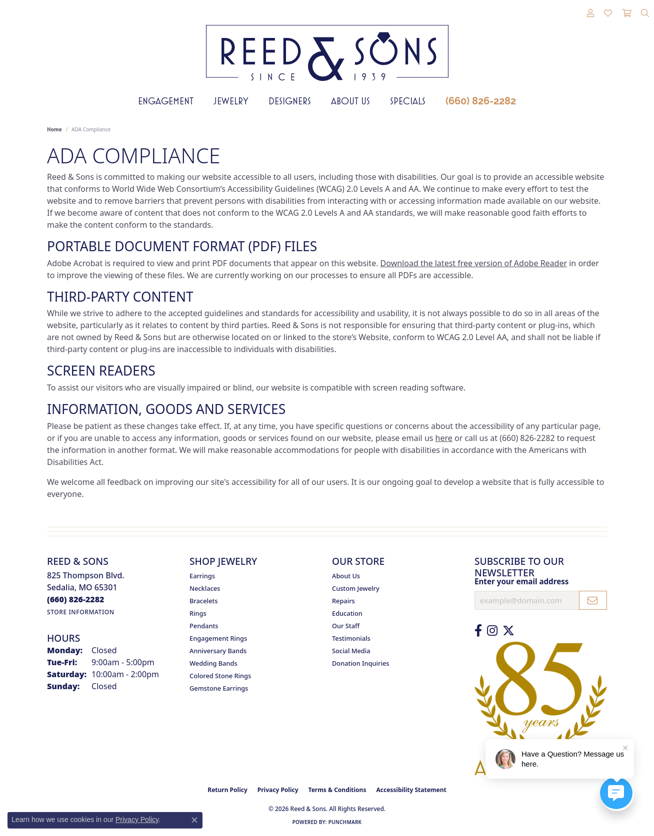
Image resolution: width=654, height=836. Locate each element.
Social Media (351, 650)
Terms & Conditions (337, 790)
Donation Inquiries (360, 663)
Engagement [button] (166, 101)
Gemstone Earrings (219, 688)
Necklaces (205, 588)
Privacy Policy (278, 790)
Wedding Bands (214, 663)
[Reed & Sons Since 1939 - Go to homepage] (327, 45)
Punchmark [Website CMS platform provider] (345, 822)
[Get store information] (80, 612)
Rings (198, 613)
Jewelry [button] (231, 101)
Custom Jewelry (356, 588)
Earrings (202, 575)
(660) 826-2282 (481, 101)
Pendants (204, 625)
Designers (289, 101)
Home (54, 129)
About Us (350, 101)
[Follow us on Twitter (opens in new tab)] (508, 631)
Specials (408, 101)
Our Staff (346, 625)
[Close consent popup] (195, 820)
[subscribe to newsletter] (593, 600)
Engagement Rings (218, 638)
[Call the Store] (75, 599)
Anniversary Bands (218, 650)
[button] (590, 13)
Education (347, 613)
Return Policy (228, 790)
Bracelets (204, 600)
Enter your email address (521, 581)
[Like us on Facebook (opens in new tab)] (478, 631)
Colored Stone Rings (220, 675)
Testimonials (351, 638)
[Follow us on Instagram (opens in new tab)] (492, 631)
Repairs (343, 600)
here (444, 437)
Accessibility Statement (411, 790)
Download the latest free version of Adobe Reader (473, 263)
